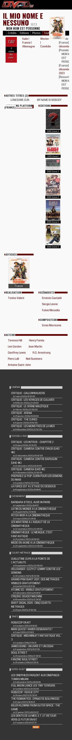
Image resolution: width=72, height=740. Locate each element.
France (26, 43)
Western (45, 39)
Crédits (12, 33)
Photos (36, 33)
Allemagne (28, 46)
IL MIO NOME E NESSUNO (23, 19)
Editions (24, 33)
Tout (46, 33)
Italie (25, 39)
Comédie (45, 46)
